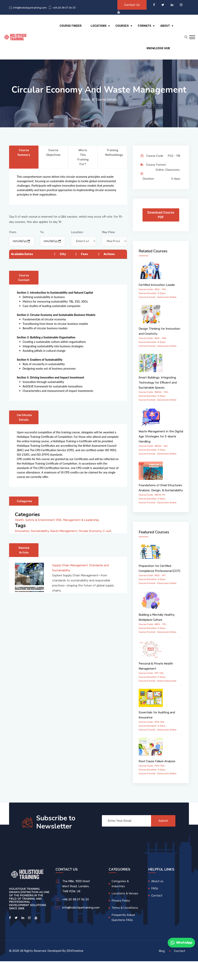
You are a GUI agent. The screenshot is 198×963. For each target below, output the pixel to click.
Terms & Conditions (125, 909)
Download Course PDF (160, 216)
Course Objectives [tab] (53, 154)
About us (157, 883)
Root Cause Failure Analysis (157, 763)
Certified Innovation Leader (157, 286)
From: (13, 234)
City (63, 256)
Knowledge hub (158, 49)
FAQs (154, 890)
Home (85, 101)
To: (42, 234)
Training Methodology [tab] (114, 154)
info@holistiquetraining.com (30, 7)
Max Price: (108, 234)
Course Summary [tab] (23, 154)
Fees (84, 256)
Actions (110, 256)
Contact (156, 897)
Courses (123, 26)
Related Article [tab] (24, 552)
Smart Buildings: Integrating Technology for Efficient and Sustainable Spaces (158, 384)
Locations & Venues (125, 895)
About (165, 26)
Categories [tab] (24, 503)
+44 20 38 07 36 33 (64, 7)
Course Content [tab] (24, 280)
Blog (162, 952)
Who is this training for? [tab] (83, 159)
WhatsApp (181, 942)
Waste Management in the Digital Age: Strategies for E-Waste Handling (161, 438)
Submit (163, 822)
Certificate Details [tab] (24, 419)
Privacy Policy (121, 902)
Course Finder (72, 26)
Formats (145, 26)
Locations (100, 26)
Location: (77, 234)
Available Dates (23, 256)
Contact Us (132, 5)
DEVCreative (75, 952)
